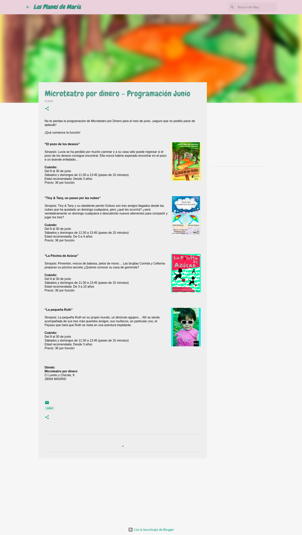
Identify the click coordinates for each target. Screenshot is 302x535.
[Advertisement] (122, 491)
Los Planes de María (57, 7)
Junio (49, 408)
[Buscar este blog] (256, 7)
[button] (47, 108)
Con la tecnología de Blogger (151, 529)
